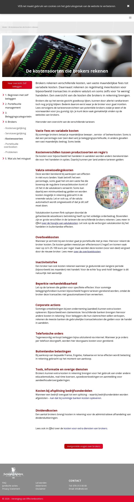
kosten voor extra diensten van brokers (85, 428)
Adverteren (41, 485)
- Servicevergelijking (15, 133)
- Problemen (11, 152)
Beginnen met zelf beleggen (16, 96)
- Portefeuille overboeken (11, 145)
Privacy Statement (11, 488)
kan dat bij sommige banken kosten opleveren (75, 398)
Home (4, 27)
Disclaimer (41, 488)
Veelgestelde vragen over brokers (83, 446)
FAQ (4, 482)
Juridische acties (10, 485)
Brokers (12, 121)
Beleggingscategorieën (18, 116)
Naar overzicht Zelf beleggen (17, 85)
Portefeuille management (13, 105)
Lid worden (41, 482)
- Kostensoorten (13, 138)
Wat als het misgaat (19, 158)
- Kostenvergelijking (15, 128)
